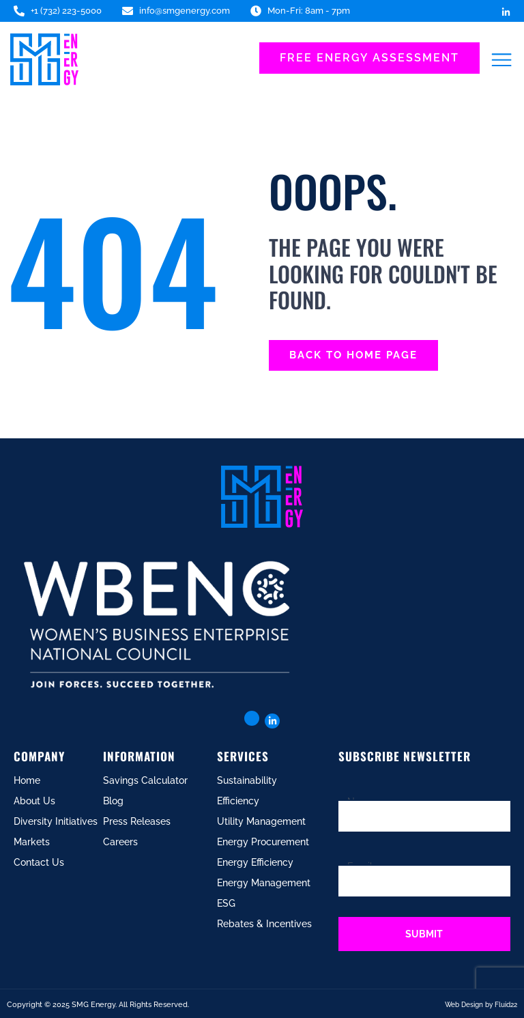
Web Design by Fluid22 (481, 1004)
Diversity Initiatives (56, 821)
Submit (424, 934)
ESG (226, 903)
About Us (34, 800)
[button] (502, 60)
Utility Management (261, 821)
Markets (32, 841)
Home (27, 780)
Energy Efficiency (255, 862)
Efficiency (238, 800)
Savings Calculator (145, 780)
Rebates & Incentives (264, 923)
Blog (113, 800)
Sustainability (247, 780)
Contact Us (39, 862)
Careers (120, 841)
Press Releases (137, 821)
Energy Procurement (263, 841)
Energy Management (263, 882)
